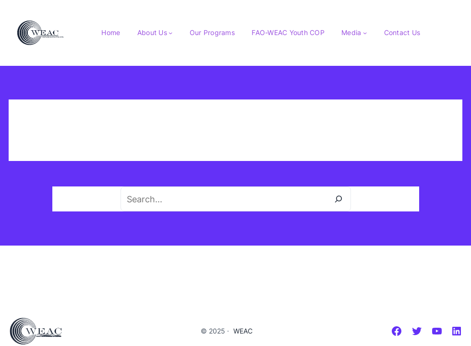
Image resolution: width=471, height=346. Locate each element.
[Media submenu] (365, 33)
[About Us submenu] (170, 33)
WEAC (243, 331)
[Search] (338, 199)
